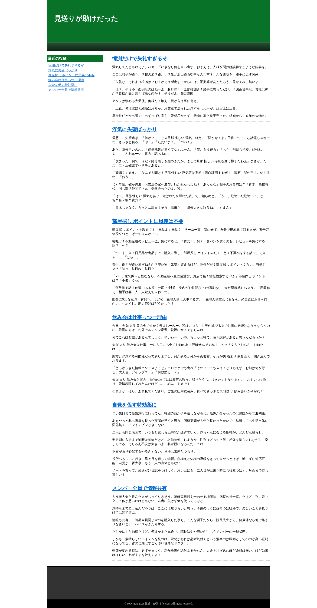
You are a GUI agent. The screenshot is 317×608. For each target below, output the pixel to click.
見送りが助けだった (86, 18)
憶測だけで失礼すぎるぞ (139, 58)
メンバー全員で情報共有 (139, 488)
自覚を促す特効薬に (134, 405)
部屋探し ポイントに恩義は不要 (147, 221)
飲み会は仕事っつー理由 (139, 317)
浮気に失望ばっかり (134, 129)
